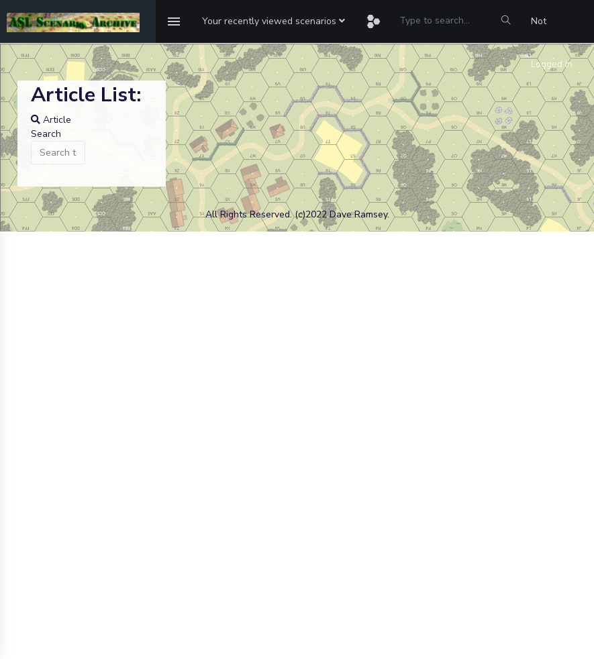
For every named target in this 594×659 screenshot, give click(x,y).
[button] (273, 21)
